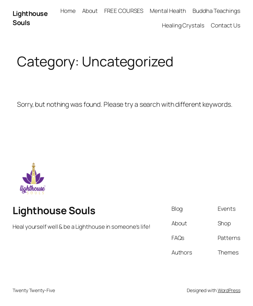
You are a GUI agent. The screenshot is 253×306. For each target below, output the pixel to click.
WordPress (229, 290)
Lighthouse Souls (54, 210)
